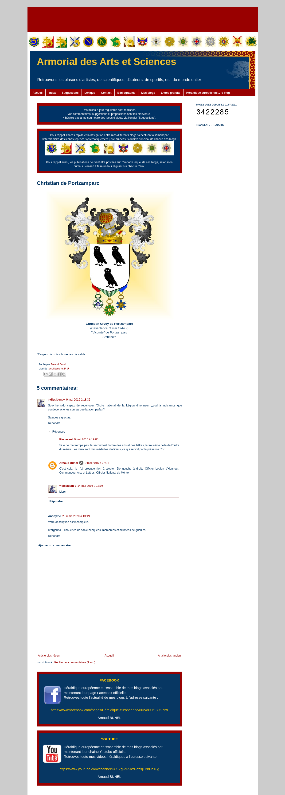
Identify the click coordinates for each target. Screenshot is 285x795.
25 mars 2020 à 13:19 (76, 516)
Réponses (58, 431)
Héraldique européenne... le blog (208, 92)
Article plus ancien (169, 655)
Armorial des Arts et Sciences (106, 61)
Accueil (38, 92)
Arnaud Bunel (58, 364)
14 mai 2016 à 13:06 (90, 485)
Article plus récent (49, 655)
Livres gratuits (170, 92)
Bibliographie (126, 92)
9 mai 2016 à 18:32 (78, 399)
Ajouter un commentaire (54, 545)
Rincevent (66, 439)
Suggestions (70, 92)
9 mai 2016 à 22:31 (97, 463)
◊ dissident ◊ (56, 399)
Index (52, 92)
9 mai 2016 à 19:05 (86, 439)
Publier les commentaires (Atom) (74, 662)
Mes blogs (148, 92)
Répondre (54, 423)
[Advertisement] (143, 18)
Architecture (56, 368)
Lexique (90, 92)
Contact (106, 92)
